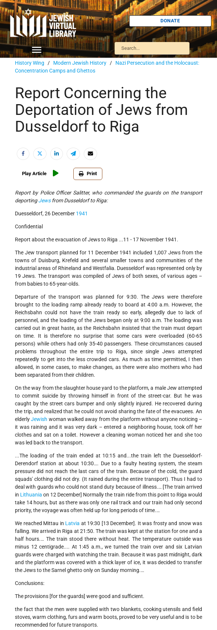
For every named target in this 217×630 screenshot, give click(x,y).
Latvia (72, 523)
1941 (82, 213)
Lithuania (31, 495)
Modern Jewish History (79, 63)
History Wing (29, 63)
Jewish (39, 419)
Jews (44, 200)
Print (88, 173)
